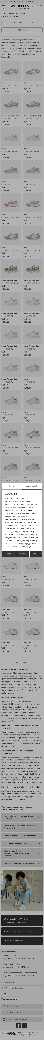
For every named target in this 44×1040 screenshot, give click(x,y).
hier (29, 538)
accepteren (9, 554)
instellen (36, 554)
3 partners (28, 510)
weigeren (23, 554)
